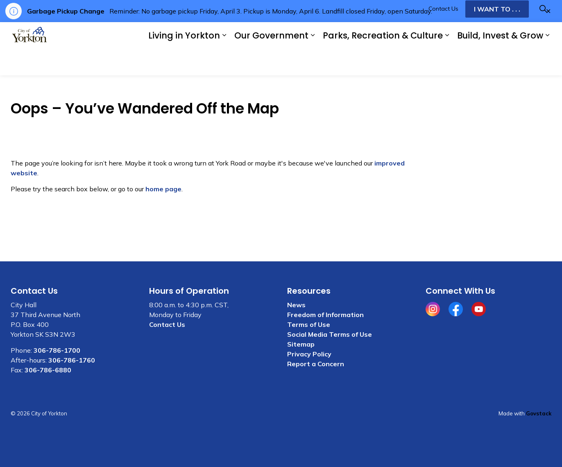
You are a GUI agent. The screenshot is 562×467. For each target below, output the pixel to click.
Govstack (538, 413)
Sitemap (301, 344)
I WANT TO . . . (497, 35)
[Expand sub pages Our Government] (312, 62)
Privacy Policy (309, 354)
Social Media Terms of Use (329, 334)
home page (163, 189)
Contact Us (443, 35)
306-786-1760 (71, 360)
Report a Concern (315, 364)
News (296, 305)
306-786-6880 (48, 370)
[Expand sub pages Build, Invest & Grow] (547, 62)
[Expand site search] (543, 35)
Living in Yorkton (184, 62)
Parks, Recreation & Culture (383, 62)
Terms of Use (308, 324)
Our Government (271, 62)
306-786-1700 (57, 350)
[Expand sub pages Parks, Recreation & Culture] (447, 62)
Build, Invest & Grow (500, 62)
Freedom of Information (325, 315)
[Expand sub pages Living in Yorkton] (224, 62)
